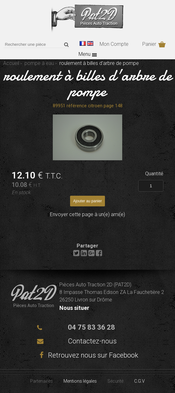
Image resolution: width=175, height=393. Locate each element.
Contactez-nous (92, 341)
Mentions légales (80, 381)
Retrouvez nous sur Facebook (87, 355)
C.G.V (139, 381)
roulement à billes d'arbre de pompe (87, 83)
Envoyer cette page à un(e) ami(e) (87, 214)
